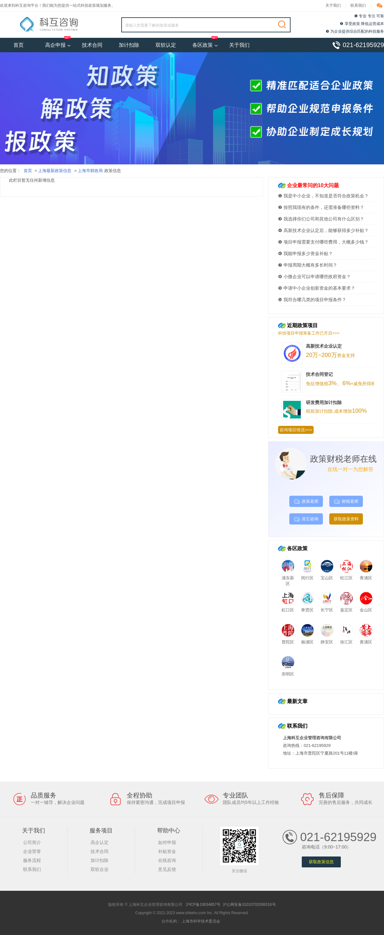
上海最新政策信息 (54, 170)
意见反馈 (167, 869)
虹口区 (288, 607)
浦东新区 (288, 578)
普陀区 (288, 639)
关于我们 (333, 5)
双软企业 (99, 869)
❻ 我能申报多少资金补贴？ (305, 253)
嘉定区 (346, 607)
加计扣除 (133, 43)
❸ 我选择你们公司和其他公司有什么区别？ (321, 218)
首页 (18, 45)
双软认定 (170, 43)
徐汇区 (346, 639)
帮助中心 (168, 830)
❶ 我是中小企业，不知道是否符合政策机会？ (323, 195)
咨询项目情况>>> (296, 429)
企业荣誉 (32, 851)
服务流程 (32, 860)
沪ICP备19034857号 (203, 904)
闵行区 (307, 575)
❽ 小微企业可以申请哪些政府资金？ (314, 276)
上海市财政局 (90, 170)
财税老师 (346, 502)
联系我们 (358, 5)
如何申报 (167, 842)
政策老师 (306, 502)
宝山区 (327, 575)
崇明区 (288, 671)
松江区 (346, 575)
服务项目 (101, 830)
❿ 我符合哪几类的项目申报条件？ (312, 299)
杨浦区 (307, 639)
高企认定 (99, 842)
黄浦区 (366, 639)
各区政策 (205, 45)
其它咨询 (306, 519)
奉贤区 (307, 607)
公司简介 (32, 842)
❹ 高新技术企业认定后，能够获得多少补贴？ (323, 230)
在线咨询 (167, 860)
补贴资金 (167, 851)
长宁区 (327, 607)
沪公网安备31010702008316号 (249, 904)
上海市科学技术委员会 (201, 921)
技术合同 (96, 43)
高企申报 (58, 45)
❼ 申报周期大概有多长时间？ (307, 265)
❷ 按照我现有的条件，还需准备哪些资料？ (321, 207)
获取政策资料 (346, 519)
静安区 (327, 639)
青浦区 (366, 575)
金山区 (366, 607)
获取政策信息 (321, 862)
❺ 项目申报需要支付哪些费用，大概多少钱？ (323, 241)
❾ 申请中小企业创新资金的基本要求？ (316, 288)
